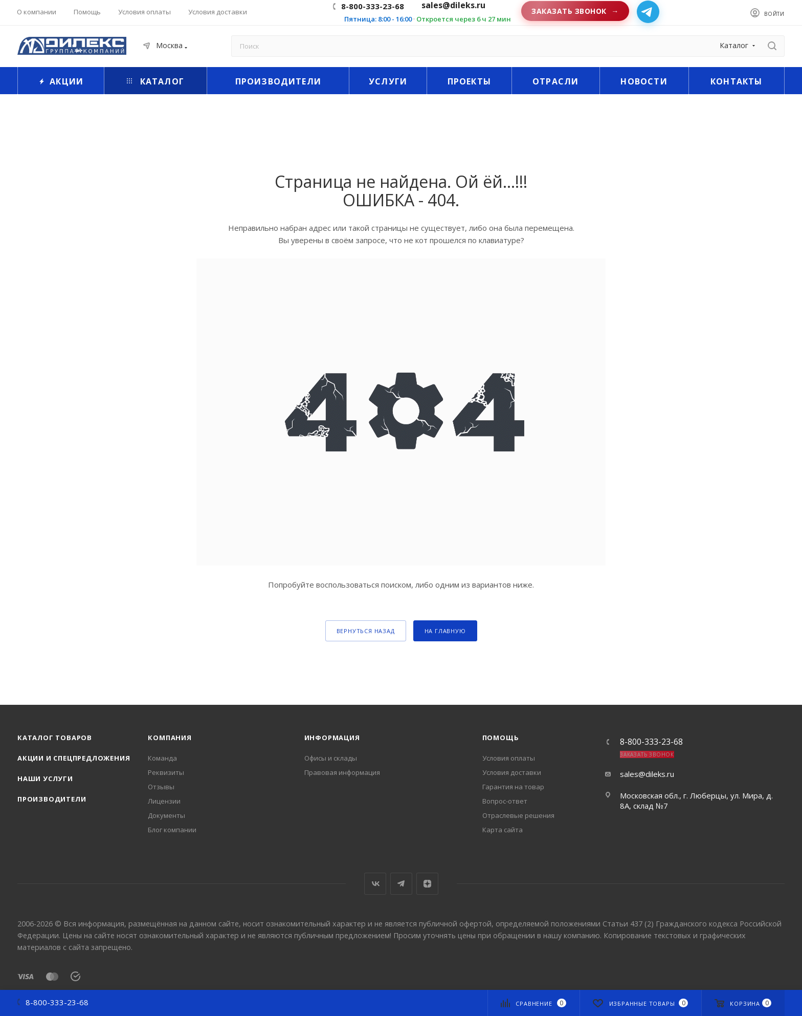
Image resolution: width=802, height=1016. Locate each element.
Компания (169, 737)
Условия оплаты (508, 758)
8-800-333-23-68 (372, 6)
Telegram (401, 884)
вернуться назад (366, 631)
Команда (162, 758)
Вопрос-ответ (504, 801)
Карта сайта (502, 829)
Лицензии (164, 801)
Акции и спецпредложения (73, 758)
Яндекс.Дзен (427, 884)
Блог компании (172, 829)
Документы (166, 815)
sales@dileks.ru (647, 774)
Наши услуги (45, 778)
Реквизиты (166, 772)
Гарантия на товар (513, 786)
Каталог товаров (54, 737)
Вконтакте (375, 884)
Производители (51, 799)
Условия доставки (511, 772)
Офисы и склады (330, 758)
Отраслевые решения (518, 815)
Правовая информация (342, 772)
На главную (445, 631)
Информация (332, 737)
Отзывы (161, 786)
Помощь (500, 737)
